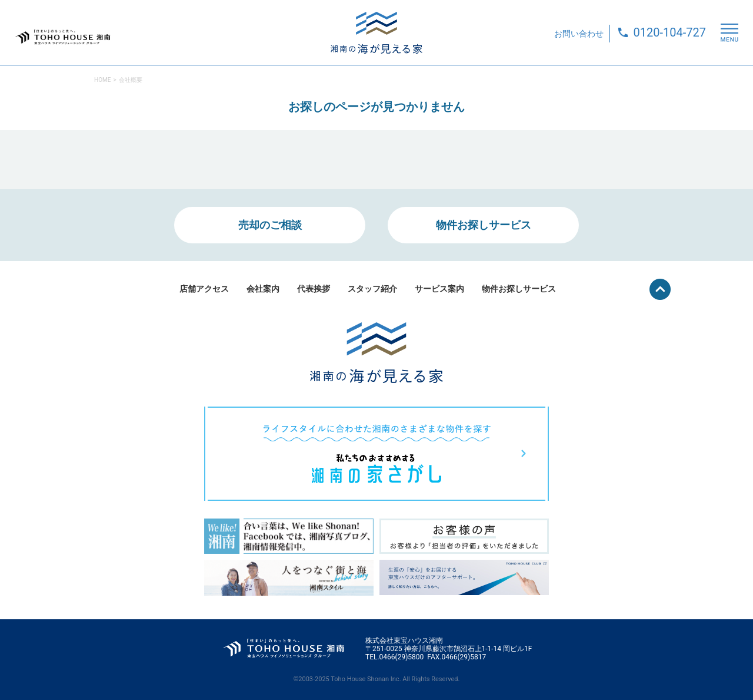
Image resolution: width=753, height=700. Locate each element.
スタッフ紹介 (372, 288)
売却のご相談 (270, 225)
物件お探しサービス (483, 225)
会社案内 (262, 288)
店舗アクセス (204, 288)
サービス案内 (439, 288)
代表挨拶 (313, 288)
